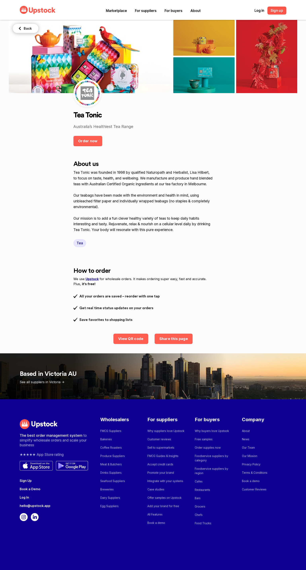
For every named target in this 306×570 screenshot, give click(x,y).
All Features (155, 514)
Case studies (155, 489)
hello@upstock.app (35, 506)
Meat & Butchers (111, 464)
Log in (259, 11)
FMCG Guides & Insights (162, 456)
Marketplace (116, 11)
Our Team (248, 447)
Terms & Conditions (254, 472)
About (195, 11)
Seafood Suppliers (112, 481)
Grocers (200, 506)
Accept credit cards (160, 464)
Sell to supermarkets (160, 447)
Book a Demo (30, 489)
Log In (24, 497)
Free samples (203, 439)
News (245, 439)
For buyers (173, 11)
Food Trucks (203, 523)
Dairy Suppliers (110, 497)
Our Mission (249, 456)
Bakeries (106, 439)
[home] (38, 9)
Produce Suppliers (112, 456)
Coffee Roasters (111, 447)
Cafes (199, 481)
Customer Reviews (254, 489)
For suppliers (146, 11)
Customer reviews (159, 439)
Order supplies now (208, 447)
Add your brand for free (163, 506)
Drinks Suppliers (111, 472)
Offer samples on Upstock (164, 497)
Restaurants (202, 489)
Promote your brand (160, 472)
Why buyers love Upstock (212, 431)
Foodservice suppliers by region (211, 471)
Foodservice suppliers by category (211, 458)
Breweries (107, 489)
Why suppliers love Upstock (165, 431)
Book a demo (156, 522)
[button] (116, 11)
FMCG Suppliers (110, 431)
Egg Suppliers (109, 506)
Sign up (277, 11)
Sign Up (26, 481)
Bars (198, 498)
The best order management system (51, 435)
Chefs (199, 514)
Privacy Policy (251, 464)
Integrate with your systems (165, 481)
